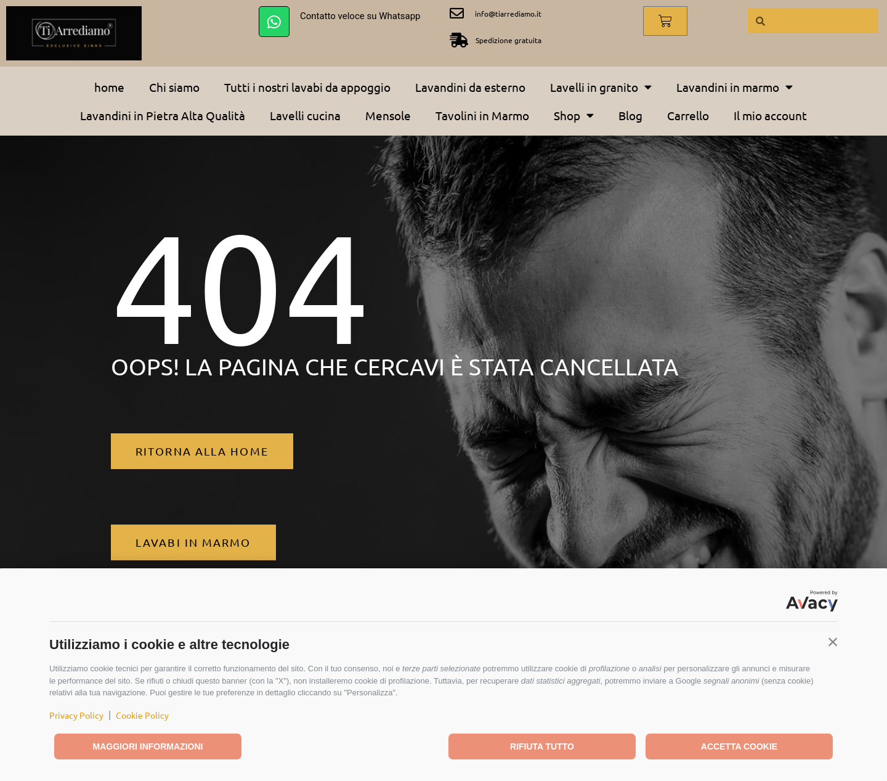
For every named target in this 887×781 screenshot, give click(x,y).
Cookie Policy (142, 715)
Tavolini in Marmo (482, 115)
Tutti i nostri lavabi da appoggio (307, 87)
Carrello (688, 115)
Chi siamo (174, 87)
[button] (833, 642)
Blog (630, 115)
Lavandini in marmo (734, 87)
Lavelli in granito (601, 87)
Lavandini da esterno (470, 87)
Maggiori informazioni (148, 746)
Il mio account (770, 115)
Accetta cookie (739, 746)
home (109, 87)
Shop (574, 115)
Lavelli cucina (305, 115)
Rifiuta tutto (542, 746)
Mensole (388, 115)
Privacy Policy (76, 715)
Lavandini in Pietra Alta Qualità (162, 115)
